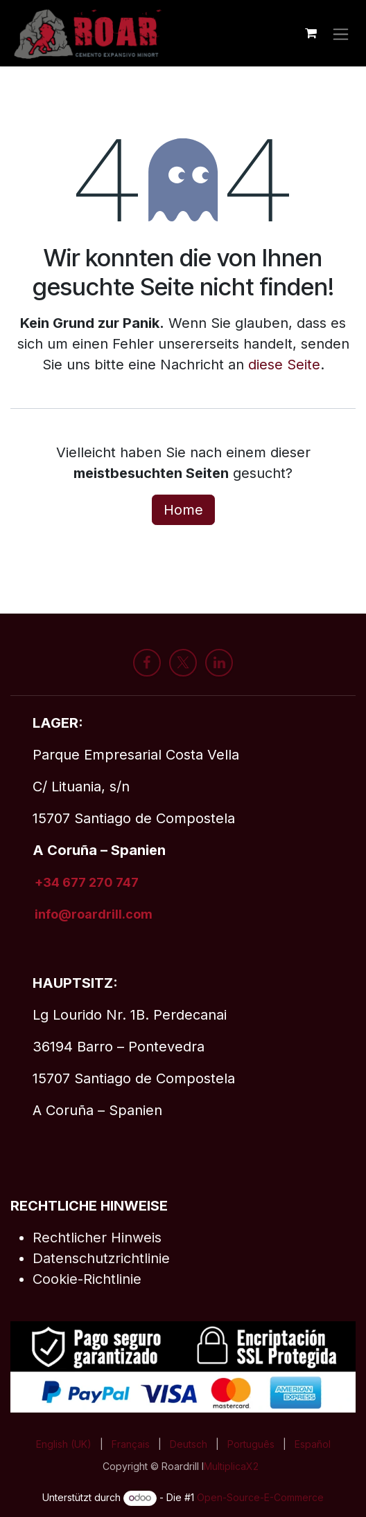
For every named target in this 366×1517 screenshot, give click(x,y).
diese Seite (284, 364)
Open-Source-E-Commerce (260, 1497)
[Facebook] (147, 663)
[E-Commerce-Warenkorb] (310, 33)
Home (183, 510)
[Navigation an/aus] (341, 32)
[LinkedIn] (219, 663)
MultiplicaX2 (231, 1466)
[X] (183, 663)
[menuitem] (64, 1444)
